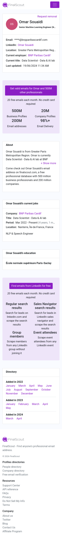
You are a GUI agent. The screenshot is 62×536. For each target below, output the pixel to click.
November (12, 393)
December (27, 393)
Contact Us (8, 527)
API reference (10, 489)
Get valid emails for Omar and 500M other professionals (31, 90)
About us (7, 515)
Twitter (6, 519)
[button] (48, 163)
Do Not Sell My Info (13, 501)
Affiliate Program (12, 531)
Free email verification (15, 474)
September (32, 389)
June (49, 385)
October (46, 389)
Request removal (47, 16)
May (40, 385)
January (10, 385)
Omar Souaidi (26, 45)
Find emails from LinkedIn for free (31, 285)
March (22, 385)
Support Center (11, 485)
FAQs (5, 493)
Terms (6, 504)
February (23, 404)
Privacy (6, 497)
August (18, 389)
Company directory (13, 470)
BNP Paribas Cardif (39, 55)
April (32, 385)
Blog (5, 523)
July (8, 389)
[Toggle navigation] (54, 4)
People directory (11, 466)
